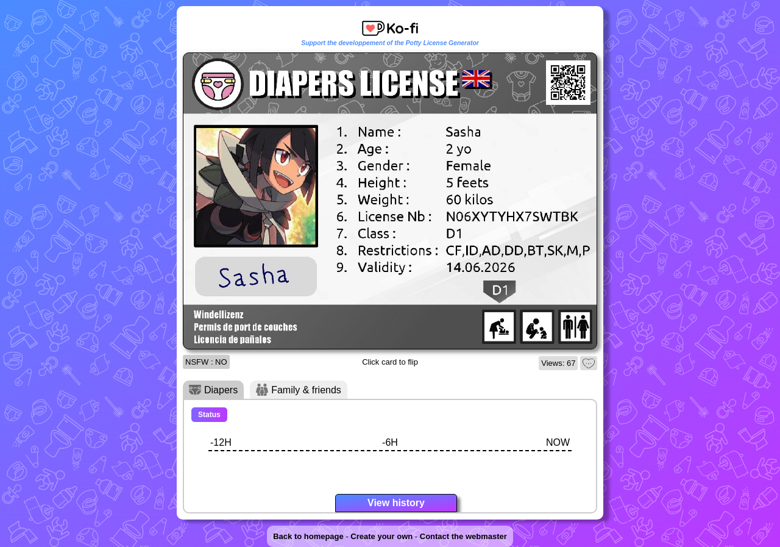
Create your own (381, 536)
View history (396, 503)
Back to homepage (308, 536)
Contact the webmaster (463, 536)
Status (209, 414)
